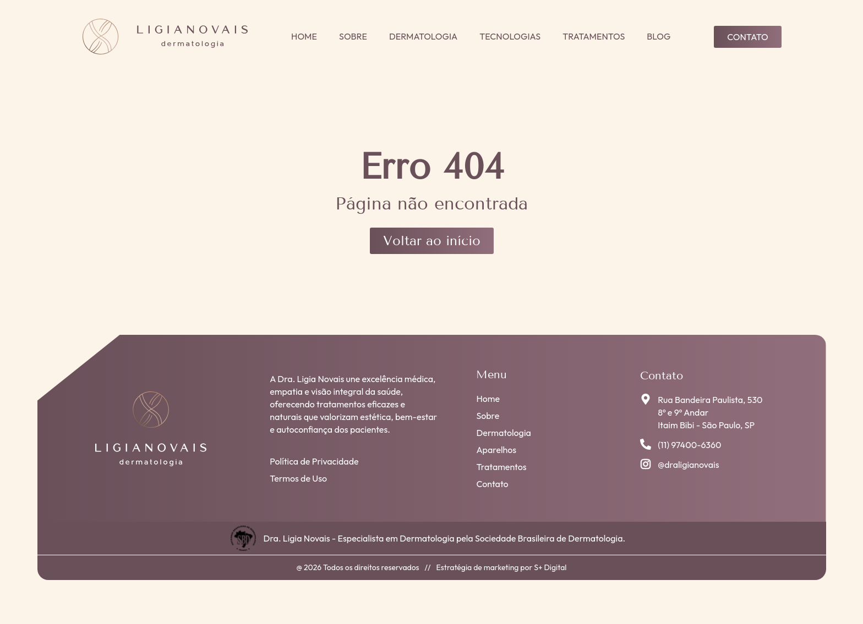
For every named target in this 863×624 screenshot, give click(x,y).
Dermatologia (423, 36)
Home (304, 36)
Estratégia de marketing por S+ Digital (501, 567)
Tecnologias (509, 36)
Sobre (353, 36)
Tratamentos (593, 36)
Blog (658, 36)
